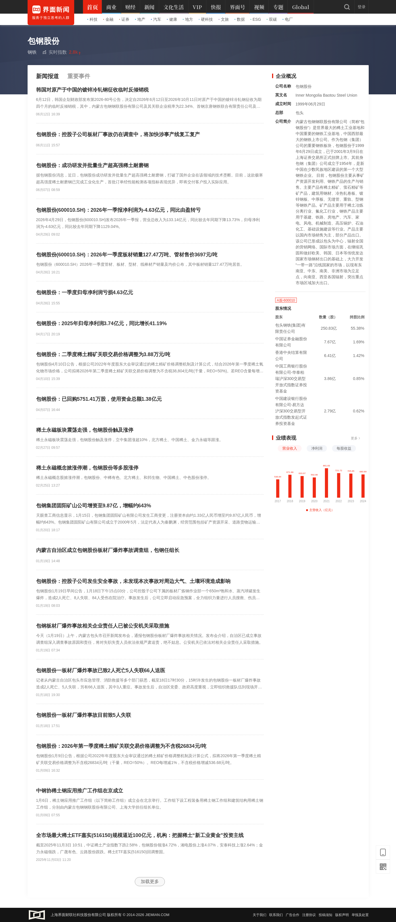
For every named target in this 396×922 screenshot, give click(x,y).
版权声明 (342, 915)
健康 (172, 19)
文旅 (224, 19)
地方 (188, 19)
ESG (255, 19)
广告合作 (292, 915)
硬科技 (206, 19)
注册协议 (309, 915)
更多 (355, 438)
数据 (240, 19)
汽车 (156, 19)
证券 (124, 19)
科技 (92, 19)
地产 (140, 19)
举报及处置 (360, 915)
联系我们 (276, 915)
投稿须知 (325, 915)
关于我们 (259, 915)
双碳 (272, 19)
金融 (108, 19)
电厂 (288, 19)
